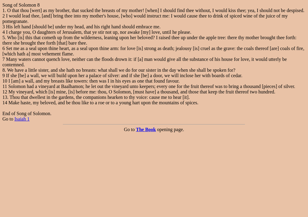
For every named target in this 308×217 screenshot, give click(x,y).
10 (4, 80)
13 (4, 97)
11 (4, 86)
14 (4, 102)
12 (4, 91)
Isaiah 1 (21, 118)
